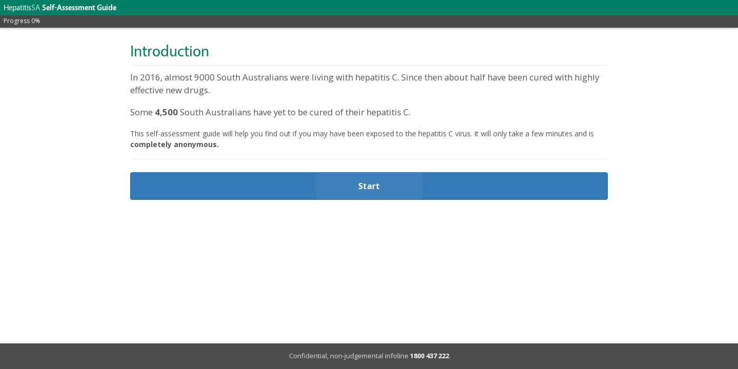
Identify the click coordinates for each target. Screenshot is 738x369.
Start (369, 186)
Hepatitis (22, 7)
